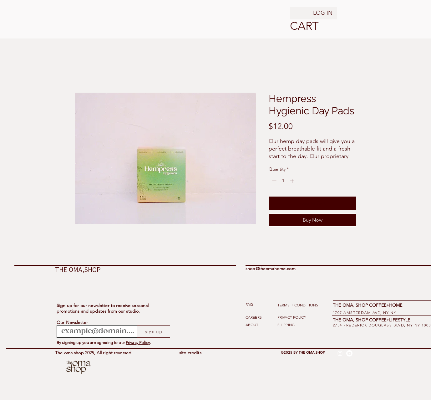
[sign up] (153, 331)
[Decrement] (273, 180)
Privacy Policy (138, 342)
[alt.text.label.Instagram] (340, 353)
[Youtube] (349, 353)
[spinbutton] (283, 180)
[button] (298, 26)
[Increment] (293, 180)
